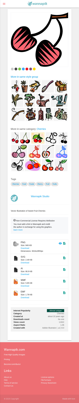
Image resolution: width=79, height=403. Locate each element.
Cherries (41, 129)
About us (8, 377)
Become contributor (12, 364)
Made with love (68, 399)
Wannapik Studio (40, 196)
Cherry (40, 184)
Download (25, 248)
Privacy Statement (48, 383)
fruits (55, 184)
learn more (18, 230)
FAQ (5, 380)
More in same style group (24, 76)
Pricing (7, 359)
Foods (31, 184)
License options (47, 377)
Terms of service (11, 383)
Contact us (8, 386)
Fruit (47, 184)
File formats (46, 380)
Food (24, 184)
